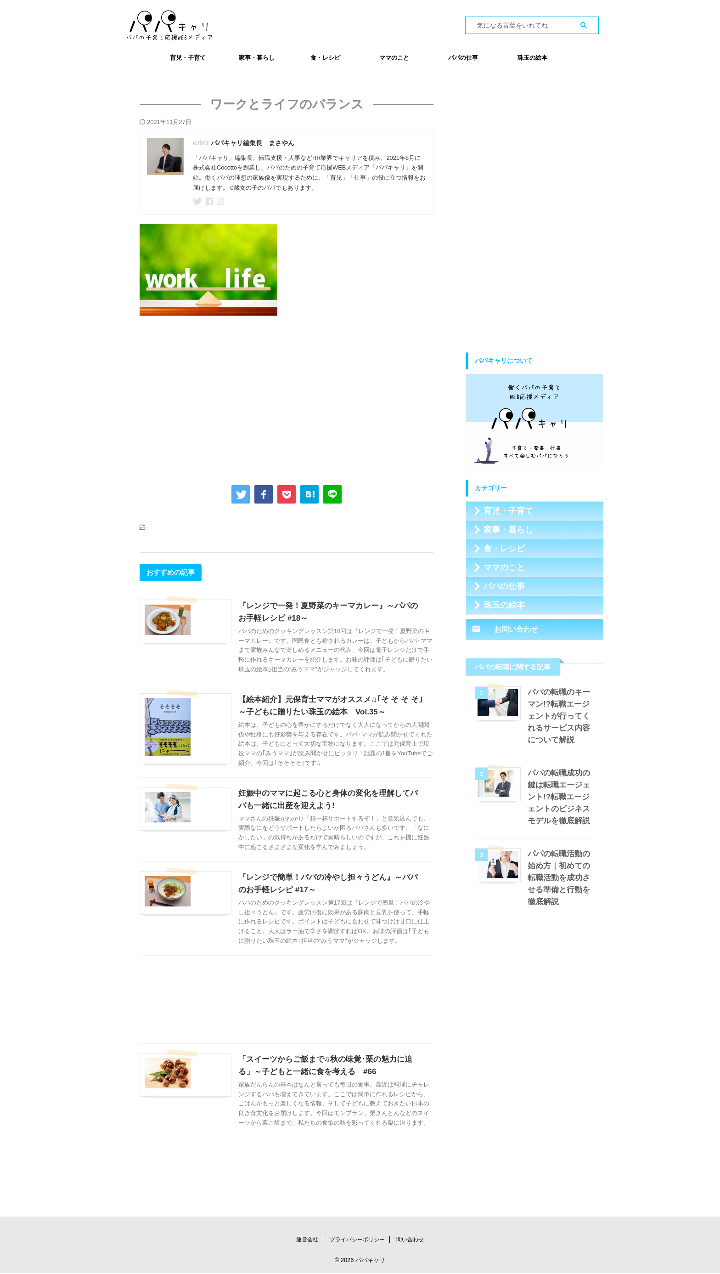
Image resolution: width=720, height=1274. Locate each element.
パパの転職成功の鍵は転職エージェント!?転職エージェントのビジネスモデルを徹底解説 (561, 797)
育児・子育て (188, 57)
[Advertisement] (286, 398)
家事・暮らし (257, 57)
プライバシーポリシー (357, 1240)
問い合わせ (410, 1240)
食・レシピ (325, 57)
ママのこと (394, 57)
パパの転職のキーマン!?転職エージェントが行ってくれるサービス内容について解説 (561, 716)
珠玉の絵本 (532, 57)
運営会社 (307, 1240)
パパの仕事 (463, 57)
